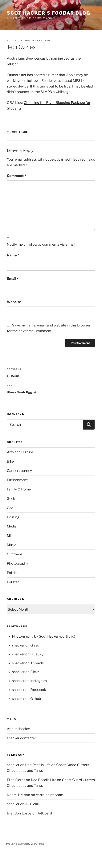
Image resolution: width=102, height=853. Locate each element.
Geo (10, 508)
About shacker (18, 729)
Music (11, 545)
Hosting (13, 517)
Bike (10, 461)
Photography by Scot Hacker (35, 636)
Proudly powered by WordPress (25, 843)
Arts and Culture (20, 452)
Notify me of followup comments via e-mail (41, 244)
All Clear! (32, 804)
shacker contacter (21, 738)
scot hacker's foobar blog (48, 13)
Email (13, 279)
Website (14, 302)
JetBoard (44, 813)
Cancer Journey (19, 471)
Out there (20, 132)
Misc (10, 536)
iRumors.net (16, 75)
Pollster (13, 582)
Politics (12, 573)
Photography (17, 563)
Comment (16, 176)
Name (13, 255)
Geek (11, 499)
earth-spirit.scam (49, 795)
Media (12, 526)
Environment (17, 480)
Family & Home (19, 489)
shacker (43, 40)
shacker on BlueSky (27, 654)
